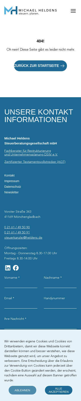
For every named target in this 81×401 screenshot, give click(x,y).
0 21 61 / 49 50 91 (17, 232)
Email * (9, 298)
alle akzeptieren (59, 390)
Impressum (11, 181)
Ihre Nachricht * (15, 318)
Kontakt (9, 175)
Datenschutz (12, 186)
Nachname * (53, 277)
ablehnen (22, 390)
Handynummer (54, 298)
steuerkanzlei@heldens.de (23, 237)
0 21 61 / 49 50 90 (17, 227)
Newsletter (11, 192)
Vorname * (12, 277)
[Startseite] (30, 11)
